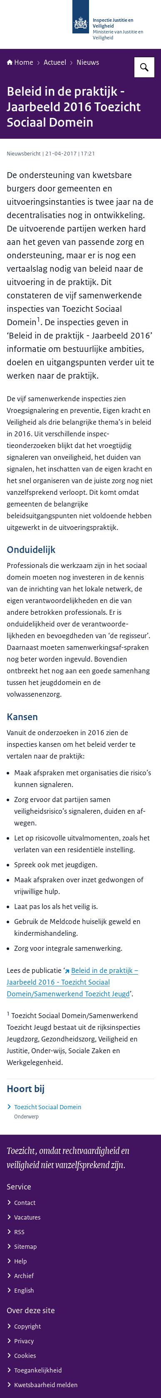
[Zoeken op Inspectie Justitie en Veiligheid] (144, 67)
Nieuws (88, 62)
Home (20, 62)
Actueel (55, 62)
